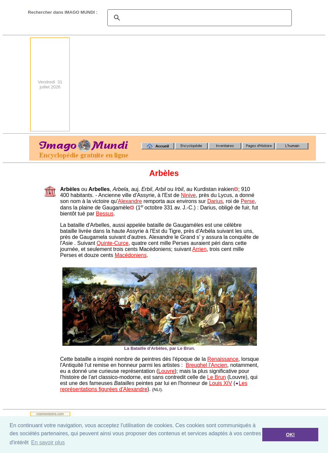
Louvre (166, 371)
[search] (198, 18)
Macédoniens (131, 255)
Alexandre (130, 201)
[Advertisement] (226, 84)
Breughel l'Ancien (206, 365)
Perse (248, 201)
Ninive (188, 195)
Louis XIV (220, 383)
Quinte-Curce (112, 243)
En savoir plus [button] (48, 442)
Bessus (104, 213)
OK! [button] (290, 434)
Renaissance (222, 359)
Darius (215, 201)
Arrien (199, 249)
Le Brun (216, 377)
